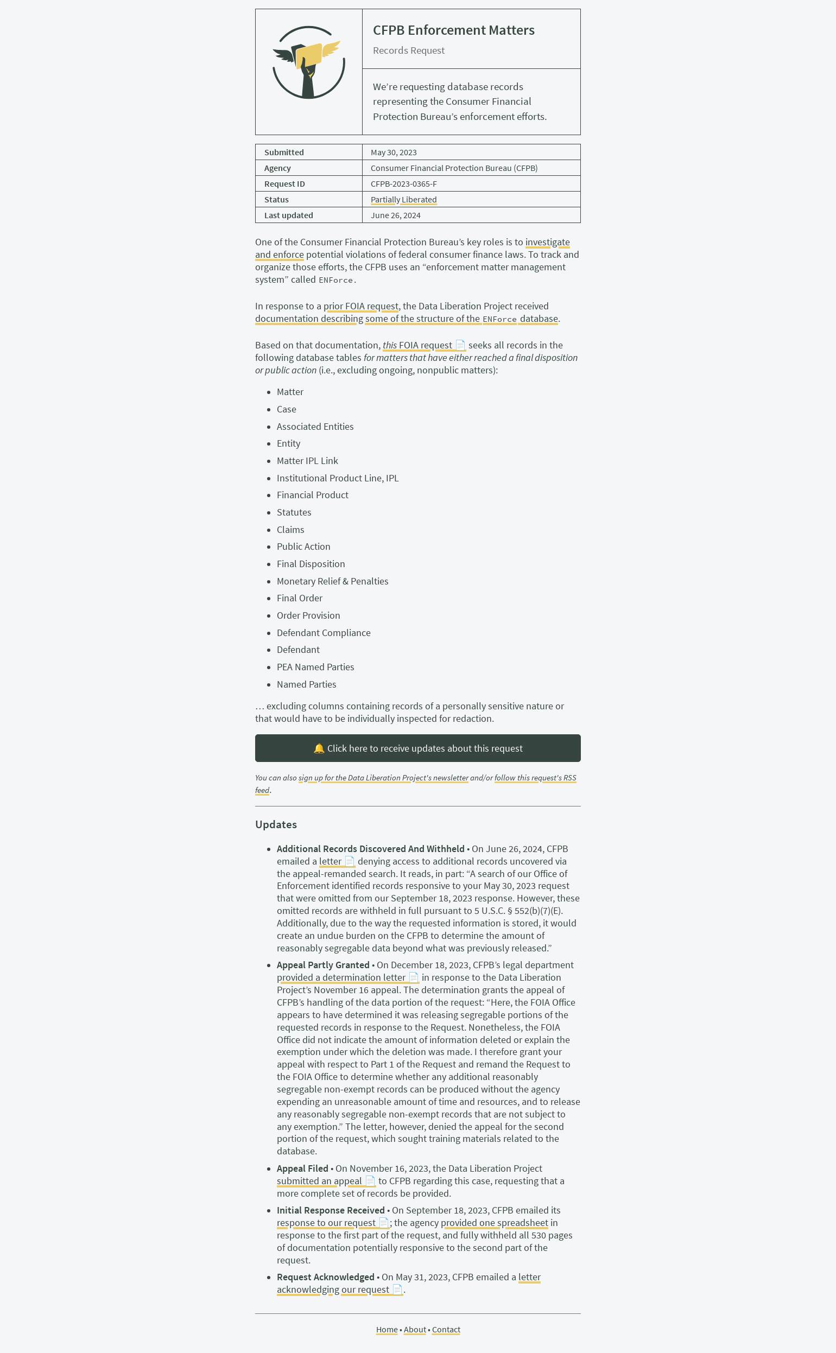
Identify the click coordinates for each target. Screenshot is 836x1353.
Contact (446, 1329)
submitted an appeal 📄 (326, 1181)
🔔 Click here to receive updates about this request (418, 748)
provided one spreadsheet (494, 1223)
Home (387, 1329)
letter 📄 (337, 861)
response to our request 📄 (333, 1223)
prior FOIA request (361, 306)
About (415, 1329)
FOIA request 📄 (424, 345)
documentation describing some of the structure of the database (406, 319)
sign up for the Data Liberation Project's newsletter (383, 778)
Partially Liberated (404, 199)
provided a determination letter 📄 (348, 977)
